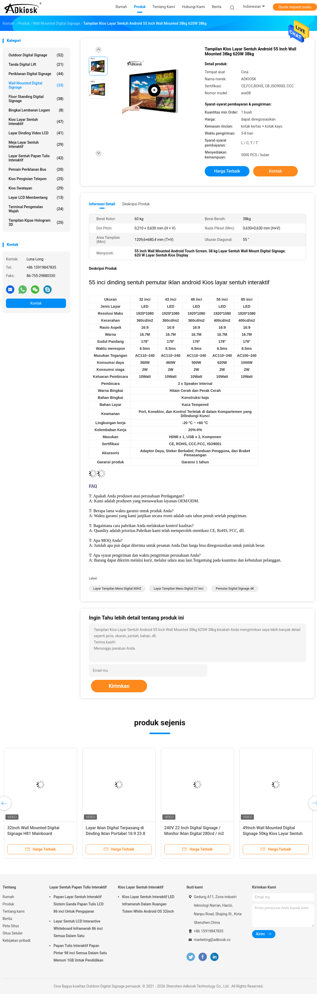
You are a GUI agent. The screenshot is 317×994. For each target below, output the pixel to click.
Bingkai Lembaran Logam (36, 110)
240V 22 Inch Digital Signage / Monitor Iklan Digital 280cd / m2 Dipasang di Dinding (194, 833)
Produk (8, 904)
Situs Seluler (13, 933)
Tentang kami (14, 911)
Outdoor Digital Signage (36, 55)
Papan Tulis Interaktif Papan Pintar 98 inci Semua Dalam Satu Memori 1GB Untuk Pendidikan (80, 953)
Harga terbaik (227, 171)
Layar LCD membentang (36, 197)
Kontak (36, 303)
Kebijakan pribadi (16, 940)
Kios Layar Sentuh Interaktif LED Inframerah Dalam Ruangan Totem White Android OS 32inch (148, 904)
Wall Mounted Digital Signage (36, 85)
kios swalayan (36, 188)
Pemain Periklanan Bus (36, 169)
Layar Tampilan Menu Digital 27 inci (178, 588)
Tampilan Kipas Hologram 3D (36, 222)
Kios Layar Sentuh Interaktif (36, 121)
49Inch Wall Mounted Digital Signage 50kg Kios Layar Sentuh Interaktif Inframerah (272, 833)
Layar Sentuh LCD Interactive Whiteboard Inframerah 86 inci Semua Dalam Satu (78, 928)
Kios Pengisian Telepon (36, 178)
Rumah (8, 897)
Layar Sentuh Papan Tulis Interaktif (36, 158)
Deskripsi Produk (136, 204)
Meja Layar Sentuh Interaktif (36, 144)
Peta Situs (11, 926)
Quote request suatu (295, 7)
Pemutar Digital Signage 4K (235, 588)
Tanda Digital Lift (36, 64)
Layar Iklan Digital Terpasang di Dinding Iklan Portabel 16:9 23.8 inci (115, 833)
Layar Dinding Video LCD (36, 133)
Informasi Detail (102, 204)
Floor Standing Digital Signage (36, 99)
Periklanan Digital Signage (36, 73)
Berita (7, 919)
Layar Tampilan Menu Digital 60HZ (117, 588)
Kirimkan (119, 686)
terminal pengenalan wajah (36, 209)
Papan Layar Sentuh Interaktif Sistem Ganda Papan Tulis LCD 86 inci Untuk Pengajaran (79, 904)
